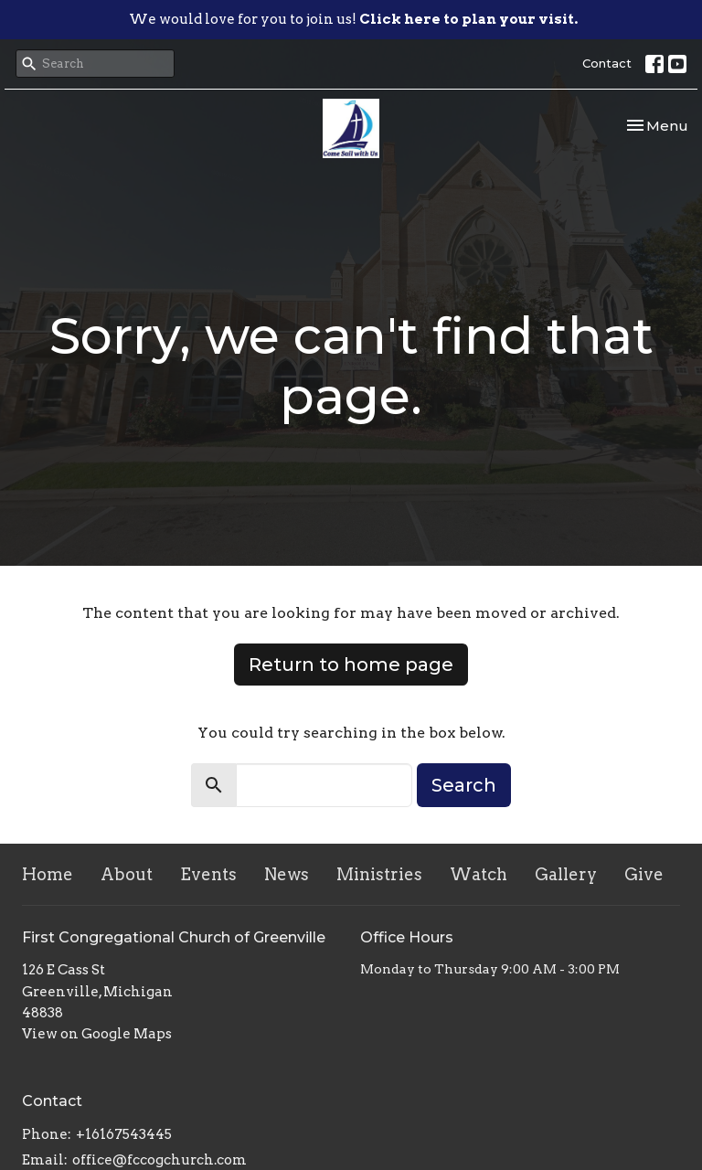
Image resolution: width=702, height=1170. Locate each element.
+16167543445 (124, 1134)
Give (644, 874)
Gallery (566, 874)
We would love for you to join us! (353, 19)
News (286, 874)
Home (47, 874)
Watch (478, 874)
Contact (607, 63)
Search (463, 785)
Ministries (379, 874)
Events (208, 874)
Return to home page (351, 664)
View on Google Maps (97, 1034)
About (127, 874)
